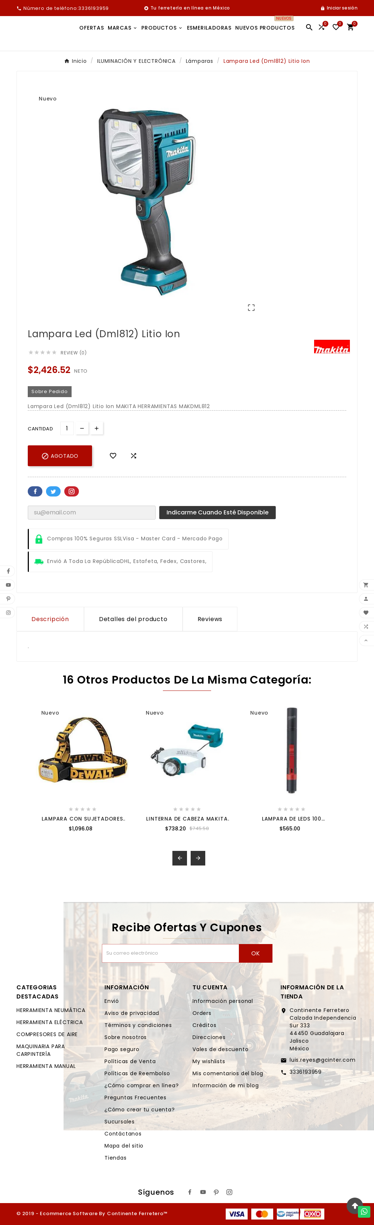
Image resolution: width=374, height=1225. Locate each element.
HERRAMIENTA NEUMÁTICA (50, 1010)
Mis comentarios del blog (227, 1073)
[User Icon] (339, 8)
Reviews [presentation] (210, 619)
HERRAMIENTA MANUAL (46, 1066)
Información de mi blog (225, 1085)
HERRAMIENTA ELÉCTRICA (49, 1022)
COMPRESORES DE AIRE (47, 1034)
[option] (306, 107)
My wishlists (208, 1061)
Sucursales (119, 1121)
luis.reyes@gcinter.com (323, 1060)
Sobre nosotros (125, 1037)
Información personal (222, 1001)
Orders (201, 1013)
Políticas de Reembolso (137, 1073)
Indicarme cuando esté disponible (217, 512)
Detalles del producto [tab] (133, 619)
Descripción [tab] (50, 619)
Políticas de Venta (130, 1061)
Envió (111, 1001)
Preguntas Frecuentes (135, 1097)
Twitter (53, 491)
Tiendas (115, 1157)
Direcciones (209, 1037)
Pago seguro (122, 1049)
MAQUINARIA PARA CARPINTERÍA (40, 1050)
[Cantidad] (67, 428)
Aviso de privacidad (131, 1013)
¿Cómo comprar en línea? (141, 1085)
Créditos (204, 1025)
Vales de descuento (220, 1049)
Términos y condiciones (138, 1025)
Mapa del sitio (124, 1145)
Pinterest (71, 491)
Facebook (35, 491)
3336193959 (306, 1072)
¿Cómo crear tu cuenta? (139, 1109)
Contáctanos (123, 1133)
